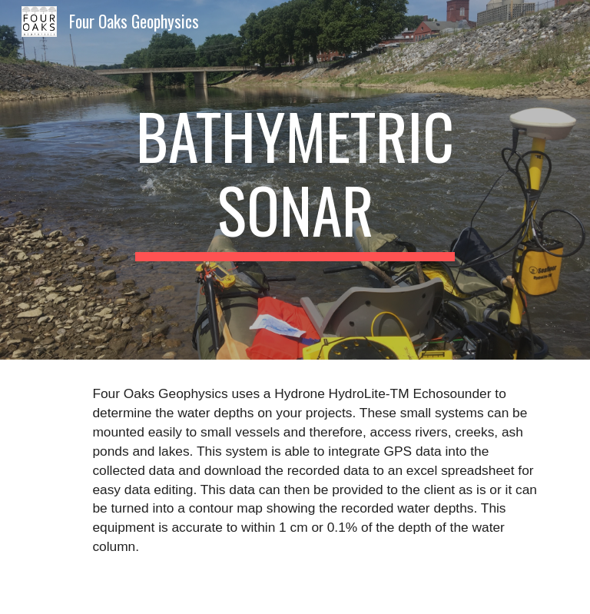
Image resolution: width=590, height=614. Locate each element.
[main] (294, 179)
